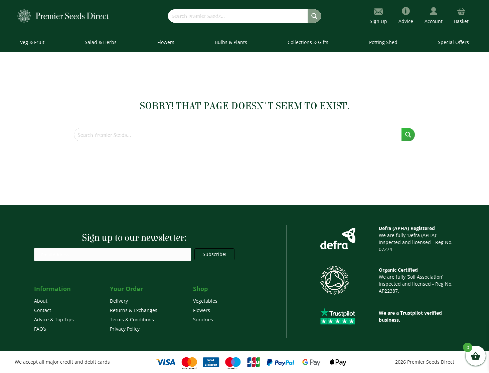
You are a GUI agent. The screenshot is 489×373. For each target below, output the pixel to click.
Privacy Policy (125, 329)
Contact (42, 310)
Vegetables (205, 301)
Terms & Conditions (132, 319)
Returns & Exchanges (133, 310)
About (40, 301)
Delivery (119, 301)
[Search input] (238, 16)
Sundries (203, 319)
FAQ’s (40, 329)
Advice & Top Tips (54, 319)
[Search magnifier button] (314, 16)
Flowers (201, 310)
